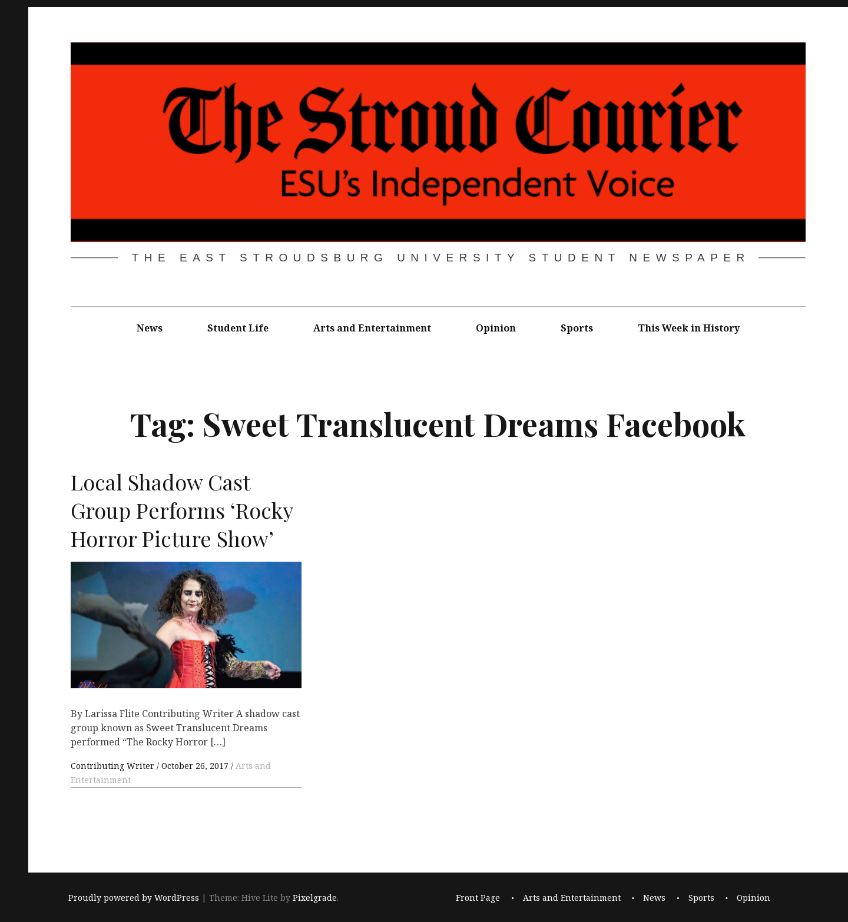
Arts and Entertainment (372, 327)
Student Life (238, 327)
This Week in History (689, 327)
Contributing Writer (114, 765)
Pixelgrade (315, 897)
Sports (577, 327)
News (150, 327)
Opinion (496, 327)
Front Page (478, 897)
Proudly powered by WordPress (133, 897)
